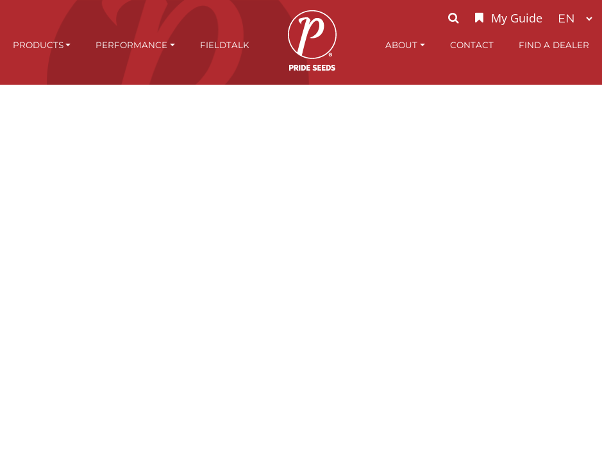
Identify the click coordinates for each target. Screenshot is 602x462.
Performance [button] (131, 45)
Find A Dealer (554, 45)
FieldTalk (224, 45)
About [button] (401, 45)
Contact (472, 45)
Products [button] (38, 45)
